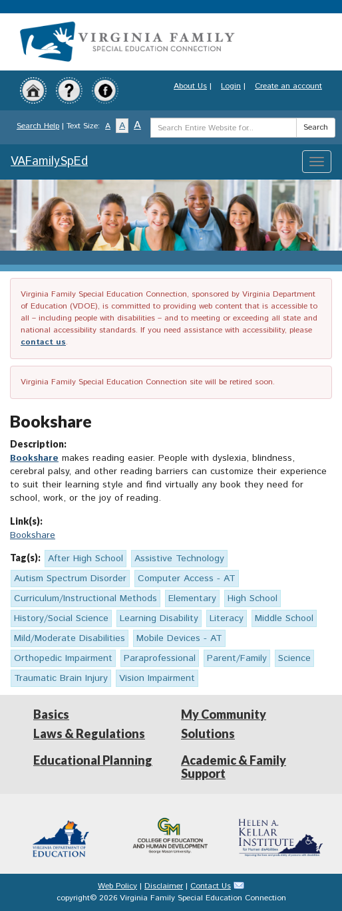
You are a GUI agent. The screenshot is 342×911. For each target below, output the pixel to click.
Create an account (288, 86)
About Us (190, 86)
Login (231, 86)
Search (315, 127)
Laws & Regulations (89, 733)
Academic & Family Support (233, 767)
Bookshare (34, 458)
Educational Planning (92, 760)
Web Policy (117, 886)
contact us (43, 342)
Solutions (208, 733)
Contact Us (210, 886)
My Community (223, 714)
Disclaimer (163, 886)
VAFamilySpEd (49, 161)
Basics (51, 714)
